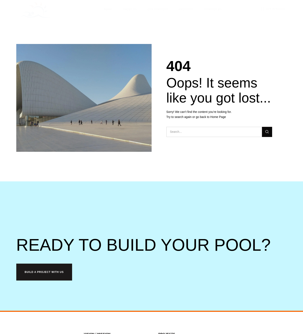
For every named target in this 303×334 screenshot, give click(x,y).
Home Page (218, 117)
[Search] (267, 132)
